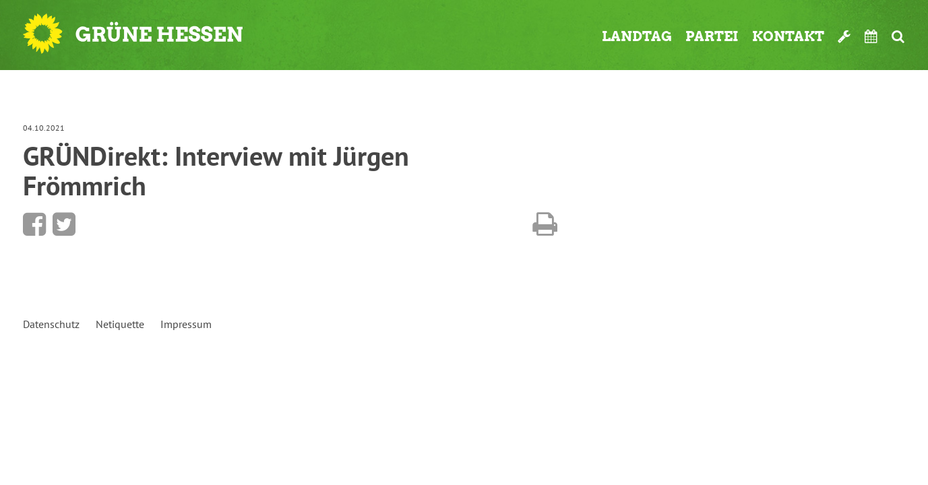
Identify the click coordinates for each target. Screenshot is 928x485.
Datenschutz (51, 324)
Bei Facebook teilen (34, 224)
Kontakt (788, 36)
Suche (898, 36)
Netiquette (120, 324)
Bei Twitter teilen (64, 224)
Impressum (186, 324)
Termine (871, 36)
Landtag (637, 36)
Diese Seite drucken (544, 224)
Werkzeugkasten (844, 36)
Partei (712, 36)
